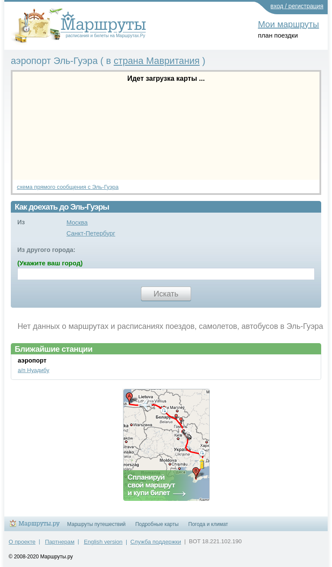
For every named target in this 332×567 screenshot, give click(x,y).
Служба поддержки (156, 541)
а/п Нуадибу (33, 370)
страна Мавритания (157, 60)
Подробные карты (157, 524)
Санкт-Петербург (91, 233)
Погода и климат (208, 524)
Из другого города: (46, 249)
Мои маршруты (288, 24)
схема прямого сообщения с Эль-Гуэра (67, 187)
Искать (165, 294)
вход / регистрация (297, 6)
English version (103, 541)
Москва (77, 222)
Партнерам (59, 541)
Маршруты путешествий (96, 524)
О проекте (22, 541)
